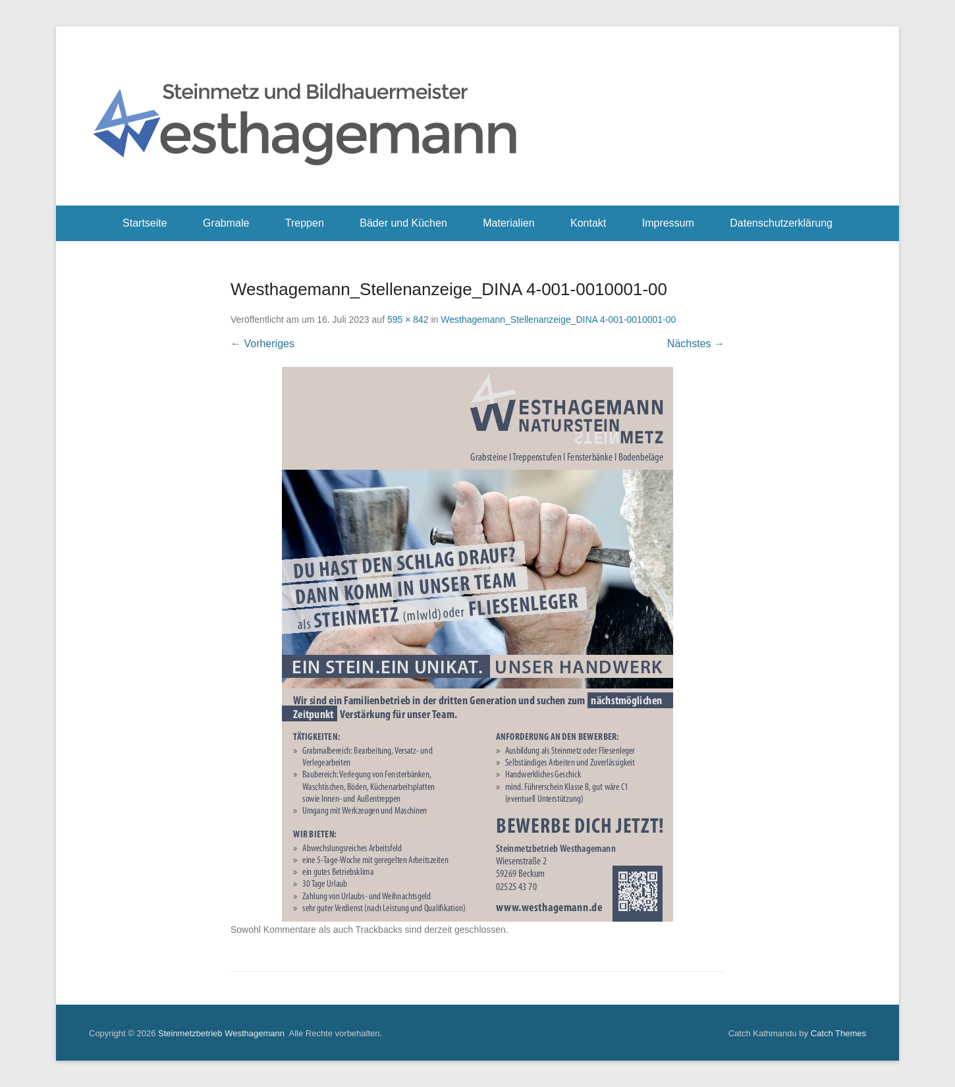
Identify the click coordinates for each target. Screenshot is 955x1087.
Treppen (304, 223)
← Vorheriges (262, 343)
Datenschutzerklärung (781, 223)
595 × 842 (408, 319)
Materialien (508, 223)
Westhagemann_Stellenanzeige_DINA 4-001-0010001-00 (558, 319)
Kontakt (588, 223)
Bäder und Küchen (403, 223)
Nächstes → (695, 343)
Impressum (668, 223)
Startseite (145, 223)
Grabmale (226, 223)
